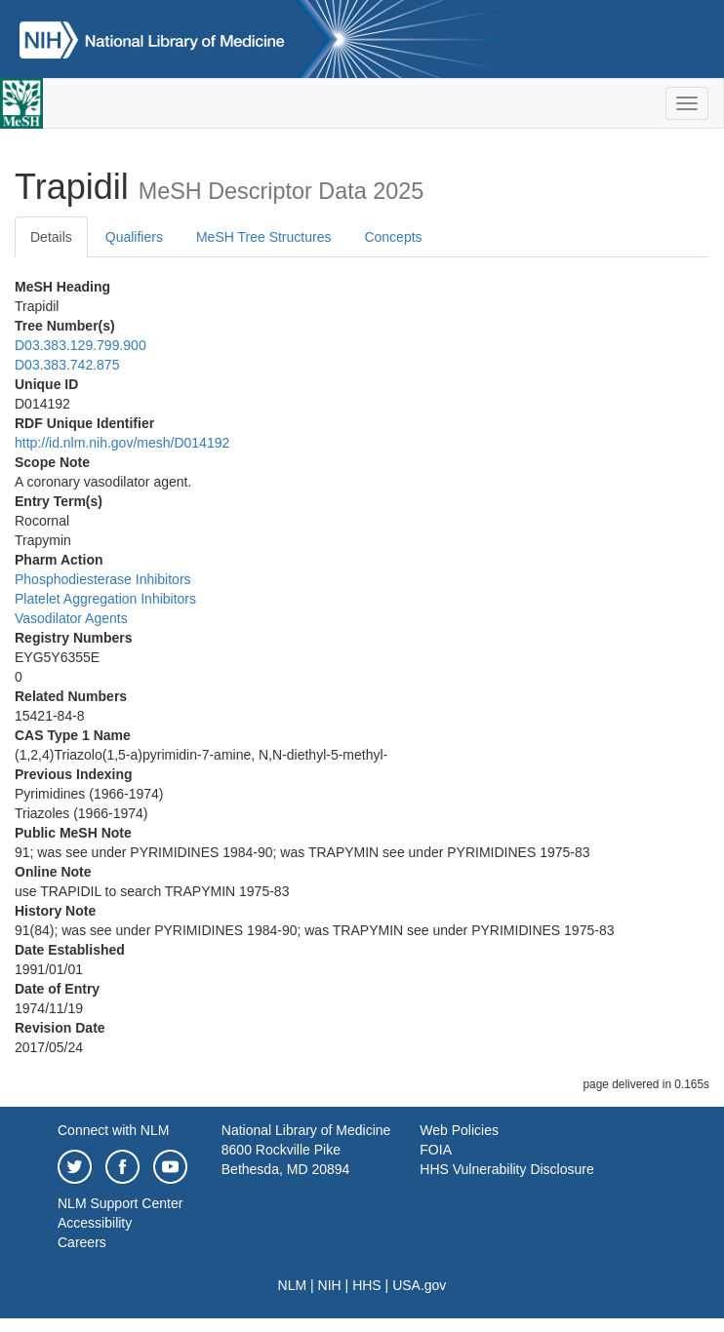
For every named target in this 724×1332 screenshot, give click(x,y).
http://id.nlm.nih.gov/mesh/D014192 (122, 443)
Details (51, 237)
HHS (367, 1285)
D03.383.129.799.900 (80, 345)
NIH (330, 1285)
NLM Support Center (120, 1203)
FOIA (436, 1149)
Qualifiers (134, 237)
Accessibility (95, 1223)
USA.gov (419, 1285)
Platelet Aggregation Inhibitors (105, 599)
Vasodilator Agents (71, 618)
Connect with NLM (113, 1130)
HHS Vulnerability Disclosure (506, 1169)
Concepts (393, 237)
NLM (292, 1285)
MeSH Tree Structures (264, 237)
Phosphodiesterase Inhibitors (103, 579)
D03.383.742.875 (67, 364)
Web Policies (459, 1130)
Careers (82, 1242)
